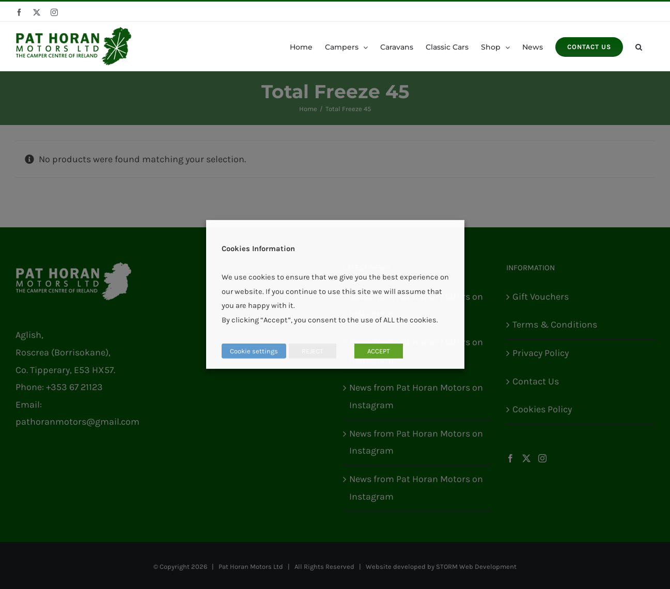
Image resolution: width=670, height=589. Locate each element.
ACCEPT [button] (378, 351)
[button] (638, 46)
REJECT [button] (312, 351)
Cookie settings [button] (254, 351)
